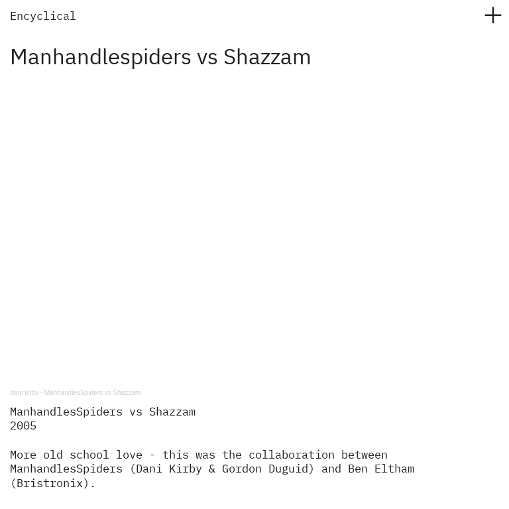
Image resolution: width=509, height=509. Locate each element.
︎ (493, 15)
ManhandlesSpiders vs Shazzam (92, 392)
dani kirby (24, 392)
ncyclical (46, 17)
